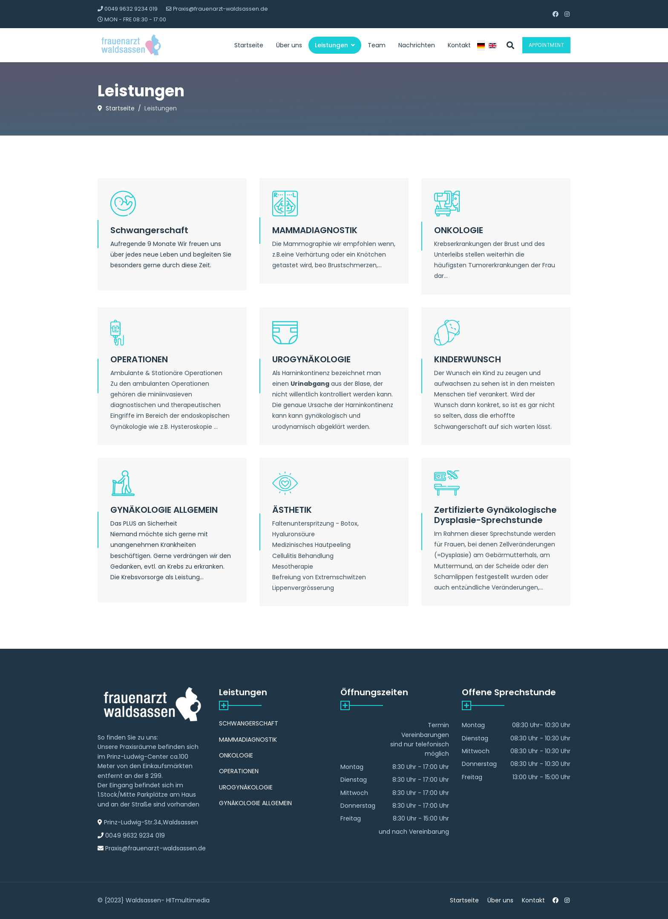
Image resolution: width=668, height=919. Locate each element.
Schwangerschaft (149, 230)
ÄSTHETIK (292, 510)
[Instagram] (567, 14)
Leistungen (331, 45)
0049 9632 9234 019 (131, 8)
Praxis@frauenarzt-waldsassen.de (220, 8)
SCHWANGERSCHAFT (248, 723)
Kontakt (459, 45)
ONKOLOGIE (458, 230)
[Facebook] (556, 14)
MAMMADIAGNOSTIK (314, 230)
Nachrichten (416, 45)
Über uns (289, 45)
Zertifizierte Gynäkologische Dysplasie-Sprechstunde (495, 515)
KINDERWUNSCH (467, 359)
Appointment (546, 45)
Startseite (248, 45)
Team (377, 45)
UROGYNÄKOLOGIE (311, 359)
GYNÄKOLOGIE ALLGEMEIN (164, 510)
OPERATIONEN (139, 359)
